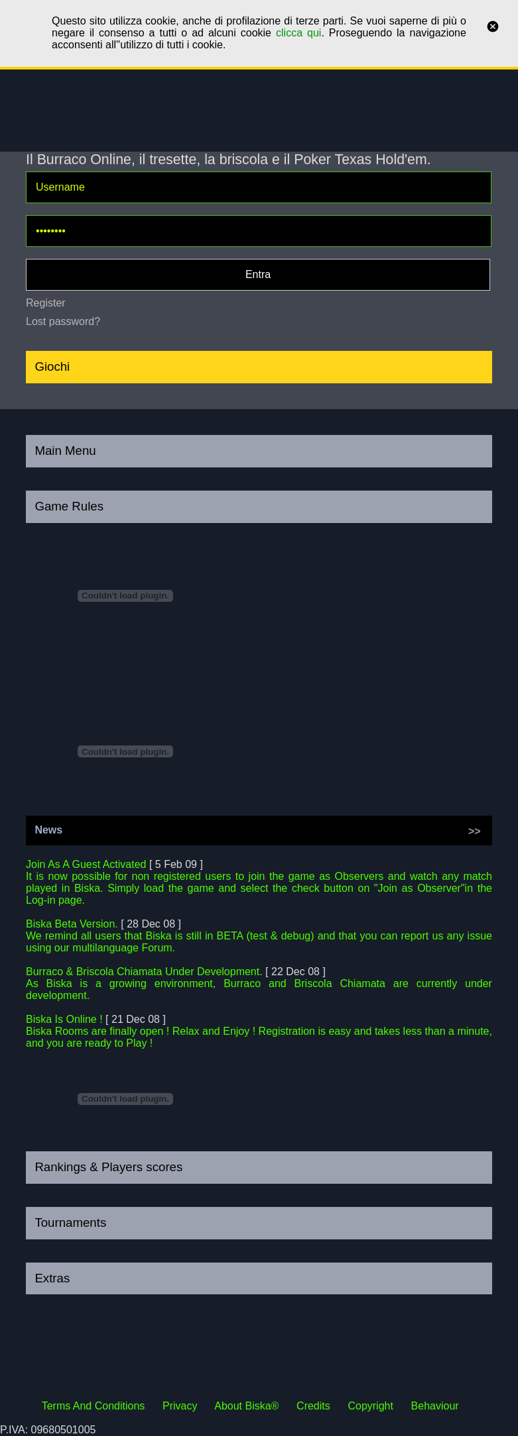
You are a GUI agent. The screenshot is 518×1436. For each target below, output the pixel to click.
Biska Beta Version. (72, 924)
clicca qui (298, 32)
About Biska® (246, 1406)
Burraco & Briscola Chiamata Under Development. (144, 971)
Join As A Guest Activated (86, 864)
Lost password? (63, 321)
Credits (313, 1406)
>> (474, 831)
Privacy (179, 1406)
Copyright (370, 1406)
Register (46, 303)
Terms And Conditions (93, 1406)
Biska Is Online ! (64, 1019)
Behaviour (435, 1406)
